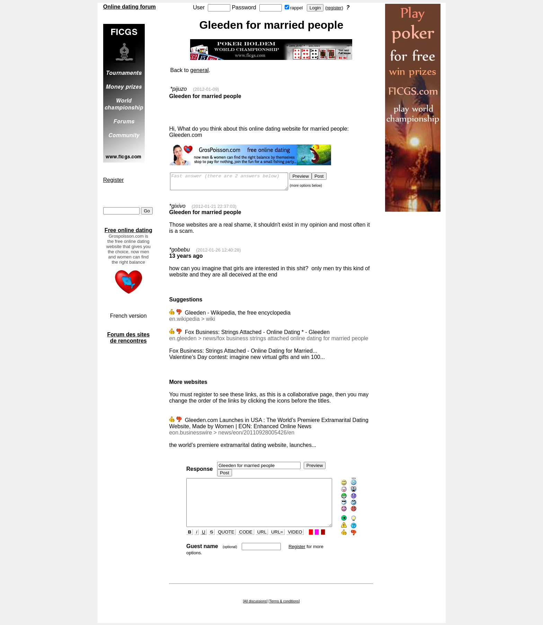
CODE (239, 536)
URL (254, 536)
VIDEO (287, 536)
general (199, 70)
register (334, 7)
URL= (269, 536)
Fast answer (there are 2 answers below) (236, 183)
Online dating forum (129, 7)
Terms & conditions (284, 600)
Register (113, 180)
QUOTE (219, 536)
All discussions (255, 600)
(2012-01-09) (206, 89)
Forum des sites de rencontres (128, 338)
